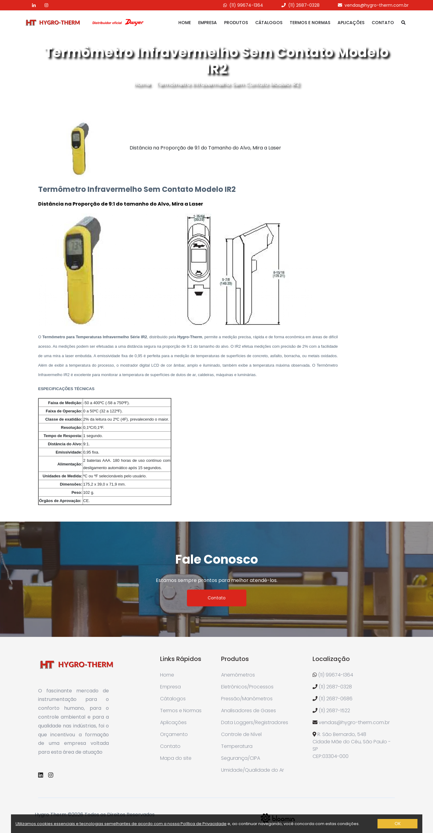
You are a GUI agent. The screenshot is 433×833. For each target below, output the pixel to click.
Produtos (236, 23)
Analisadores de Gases (248, 710)
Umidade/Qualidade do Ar (252, 770)
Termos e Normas (310, 23)
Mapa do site (175, 758)
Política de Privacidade (204, 824)
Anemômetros (238, 674)
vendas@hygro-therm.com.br (377, 5)
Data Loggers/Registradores (254, 722)
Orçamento (174, 734)
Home (184, 23)
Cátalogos (268, 23)
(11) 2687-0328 (304, 5)
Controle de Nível (241, 734)
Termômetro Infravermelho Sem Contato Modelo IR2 (227, 84)
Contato (383, 23)
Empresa (207, 23)
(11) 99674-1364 (246, 5)
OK (398, 823)
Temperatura (236, 746)
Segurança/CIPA (240, 758)
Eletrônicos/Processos (247, 686)
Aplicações (351, 23)
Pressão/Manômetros (247, 698)
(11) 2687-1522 (334, 710)
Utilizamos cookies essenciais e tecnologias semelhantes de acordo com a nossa (98, 824)
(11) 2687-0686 (335, 698)
